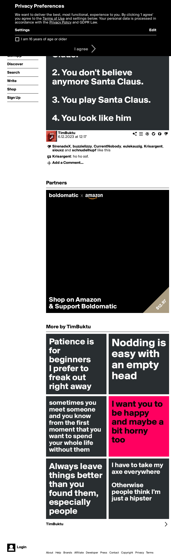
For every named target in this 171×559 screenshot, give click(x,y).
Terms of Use (54, 19)
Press (103, 552)
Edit (152, 30)
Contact (114, 552)
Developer (92, 552)
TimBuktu (66, 133)
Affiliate (79, 552)
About (49, 552)
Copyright (127, 552)
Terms (149, 552)
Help (58, 552)
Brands (67, 552)
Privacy (139, 552)
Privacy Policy (60, 22)
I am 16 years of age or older (44, 39)
